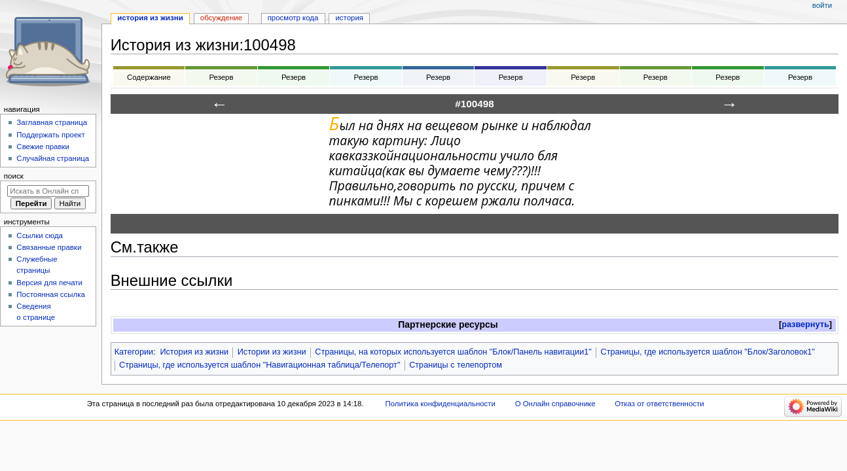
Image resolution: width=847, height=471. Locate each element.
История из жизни (194, 352)
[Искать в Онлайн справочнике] (48, 191)
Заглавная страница (51, 122)
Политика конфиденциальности (440, 404)
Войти (822, 5)
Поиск (14, 176)
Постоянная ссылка (50, 294)
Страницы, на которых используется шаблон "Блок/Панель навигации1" (453, 352)
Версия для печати (49, 283)
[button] (805, 325)
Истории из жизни (272, 352)
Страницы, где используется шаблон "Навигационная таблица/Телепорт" (259, 365)
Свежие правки (42, 146)
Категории (134, 352)
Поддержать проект (50, 135)
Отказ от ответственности (659, 404)
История (349, 18)
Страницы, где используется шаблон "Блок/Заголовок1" (708, 352)
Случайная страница (52, 158)
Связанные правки (48, 247)
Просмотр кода (293, 18)
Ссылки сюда (39, 235)
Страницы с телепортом (455, 365)
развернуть (805, 324)
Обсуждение (221, 18)
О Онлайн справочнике (555, 404)
